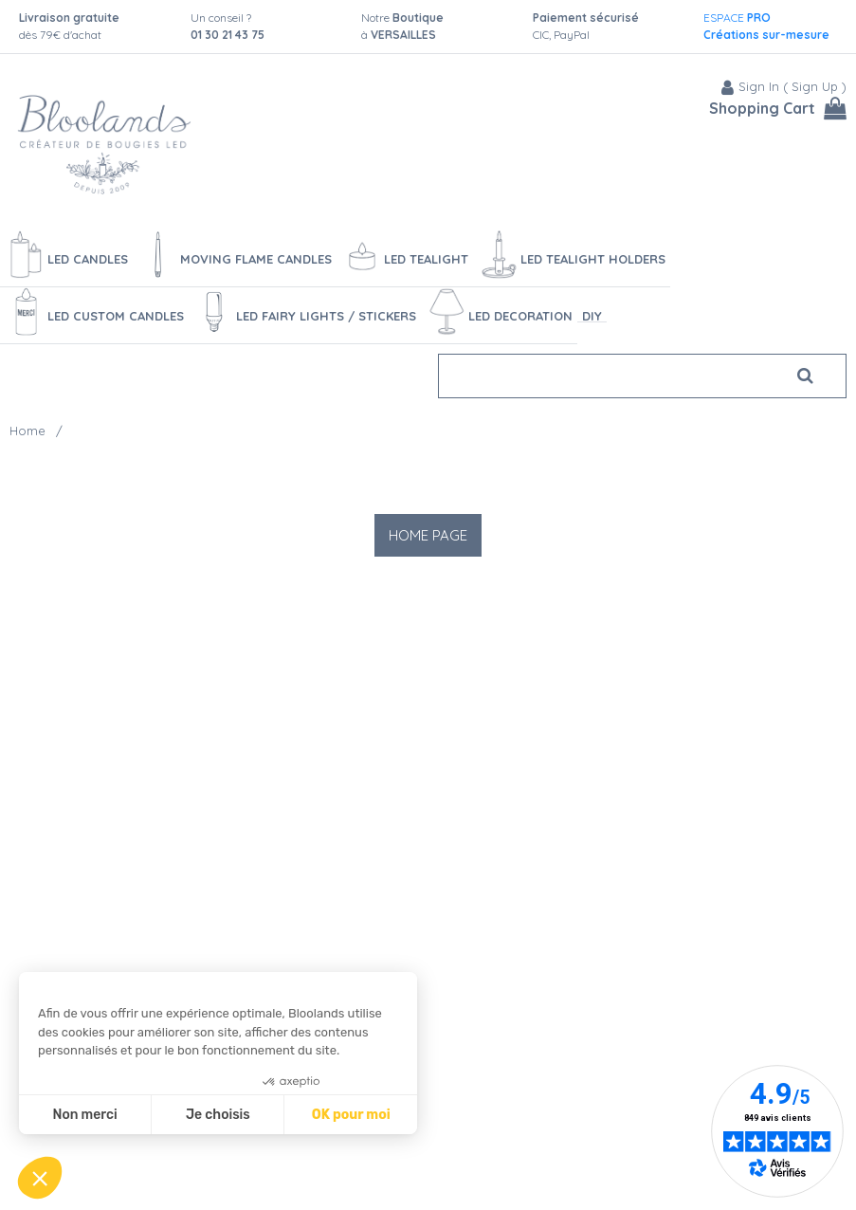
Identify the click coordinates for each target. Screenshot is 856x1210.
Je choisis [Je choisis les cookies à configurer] (218, 1115)
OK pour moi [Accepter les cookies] (351, 1115)
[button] (40, 1178)
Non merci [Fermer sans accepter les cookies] (84, 1115)
